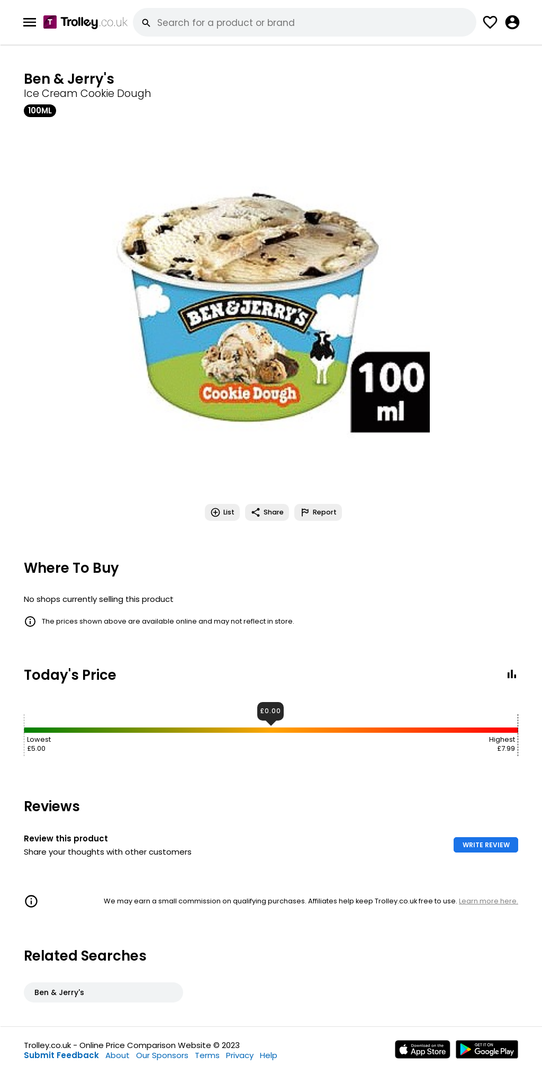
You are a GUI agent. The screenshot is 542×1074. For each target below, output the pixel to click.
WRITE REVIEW (486, 844)
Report (318, 512)
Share (267, 512)
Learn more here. (488, 901)
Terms (207, 1055)
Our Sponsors (162, 1055)
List (222, 512)
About (117, 1055)
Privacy (240, 1055)
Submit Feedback (61, 1055)
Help (268, 1055)
